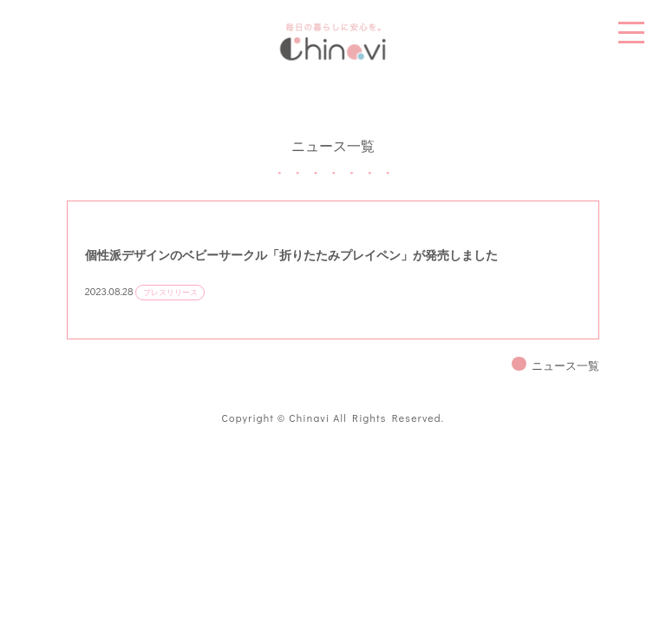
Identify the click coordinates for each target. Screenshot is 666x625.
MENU (631, 32)
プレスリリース (170, 292)
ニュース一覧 (565, 365)
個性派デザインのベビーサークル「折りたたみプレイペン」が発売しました (291, 255)
